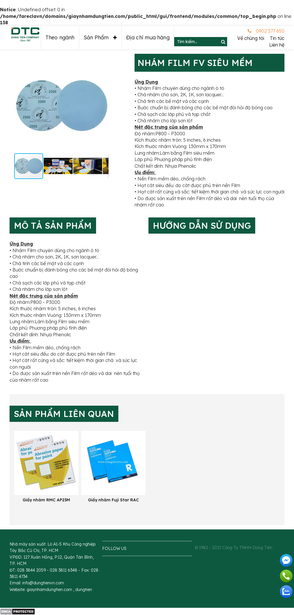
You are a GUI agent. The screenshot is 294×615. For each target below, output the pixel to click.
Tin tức (277, 38)
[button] (24, 105)
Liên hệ (276, 45)
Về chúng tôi (250, 38)
